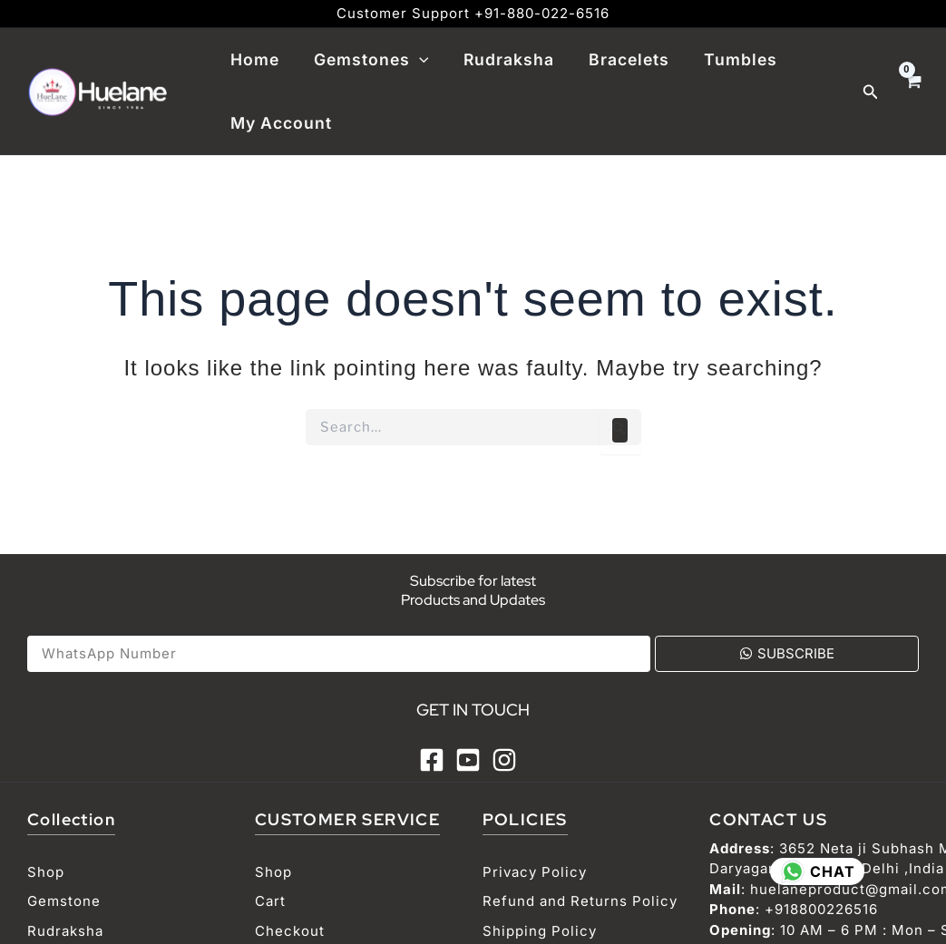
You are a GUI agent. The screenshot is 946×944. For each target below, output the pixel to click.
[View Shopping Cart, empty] (912, 91)
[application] (415, 60)
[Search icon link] (871, 92)
